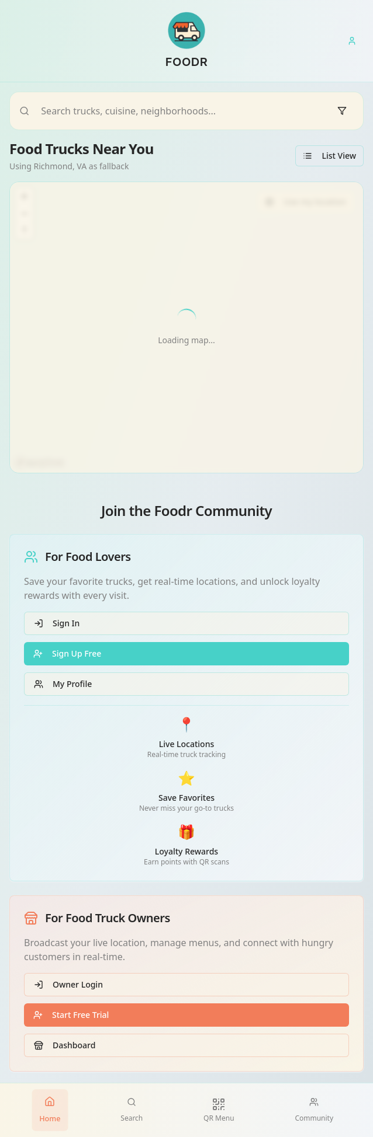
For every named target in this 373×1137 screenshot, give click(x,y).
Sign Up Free (67, 653)
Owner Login (68, 984)
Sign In (57, 623)
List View (329, 155)
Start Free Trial (71, 1014)
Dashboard (64, 1045)
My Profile (63, 683)
